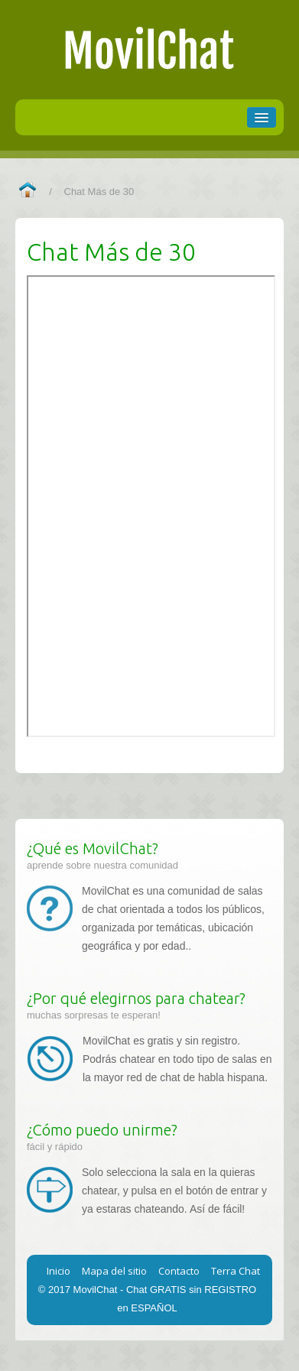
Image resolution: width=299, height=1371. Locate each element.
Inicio (58, 1271)
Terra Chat (235, 1271)
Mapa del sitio (114, 1271)
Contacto (179, 1271)
